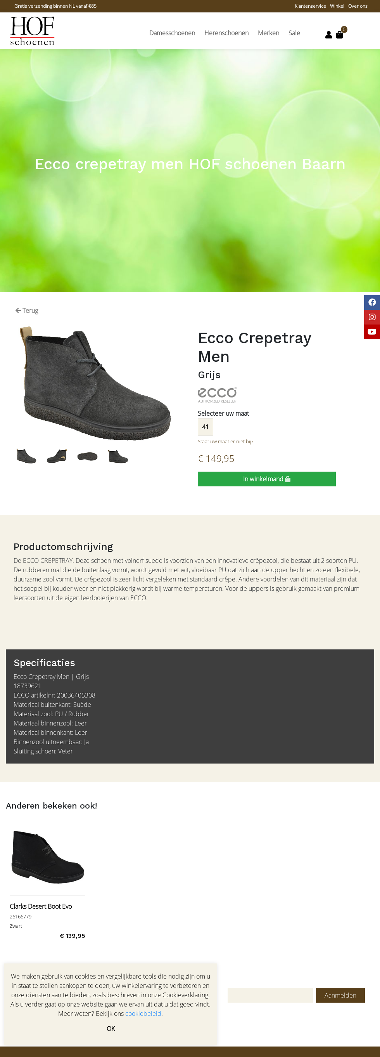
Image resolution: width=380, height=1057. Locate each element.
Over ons (358, 6)
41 (205, 427)
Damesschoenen (172, 33)
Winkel (337, 6)
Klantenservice (310, 6)
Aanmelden (340, 995)
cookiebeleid (143, 1013)
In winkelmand (266, 479)
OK (111, 1028)
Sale (294, 33)
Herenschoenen (226, 33)
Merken (268, 33)
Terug (27, 310)
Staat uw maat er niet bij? (225, 441)
